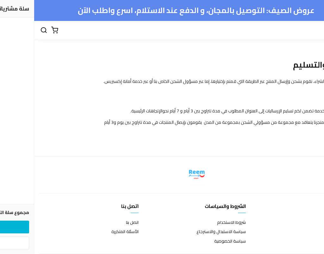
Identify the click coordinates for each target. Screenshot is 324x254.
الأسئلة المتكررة (90, 232)
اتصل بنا (98, 222)
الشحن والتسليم (305, 241)
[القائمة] (295, 30)
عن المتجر (311, 222)
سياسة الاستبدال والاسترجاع (187, 232)
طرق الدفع (309, 232)
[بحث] (9, 30)
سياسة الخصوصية (196, 241)
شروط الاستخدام (197, 222)
